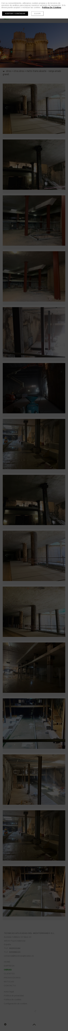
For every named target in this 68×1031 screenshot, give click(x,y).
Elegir (37, 14)
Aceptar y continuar (15, 14)
